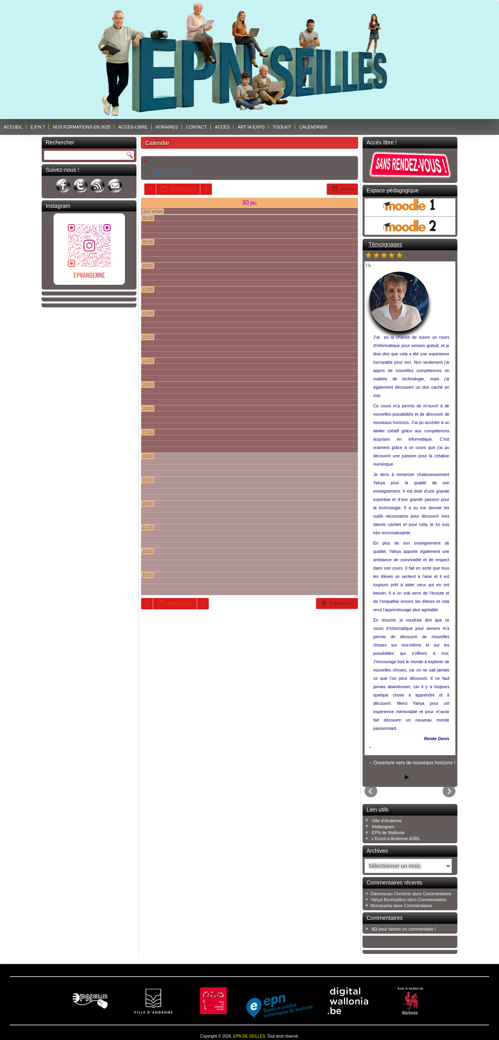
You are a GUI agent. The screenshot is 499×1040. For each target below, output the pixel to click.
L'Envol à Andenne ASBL (396, 838)
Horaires (166, 127)
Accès (222, 127)
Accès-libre (132, 127)
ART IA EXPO (251, 127)
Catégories (173, 172)
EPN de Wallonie (388, 832)
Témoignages (385, 244)
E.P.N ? (38, 127)
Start (407, 777)
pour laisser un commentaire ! (404, 929)
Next (449, 791)
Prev (371, 791)
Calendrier (313, 127)
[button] (336, 603)
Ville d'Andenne (387, 820)
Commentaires (437, 893)
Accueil (13, 127)
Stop (413, 777)
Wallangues (383, 826)
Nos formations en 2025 (81, 127)
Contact (196, 127)
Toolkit (282, 127)
